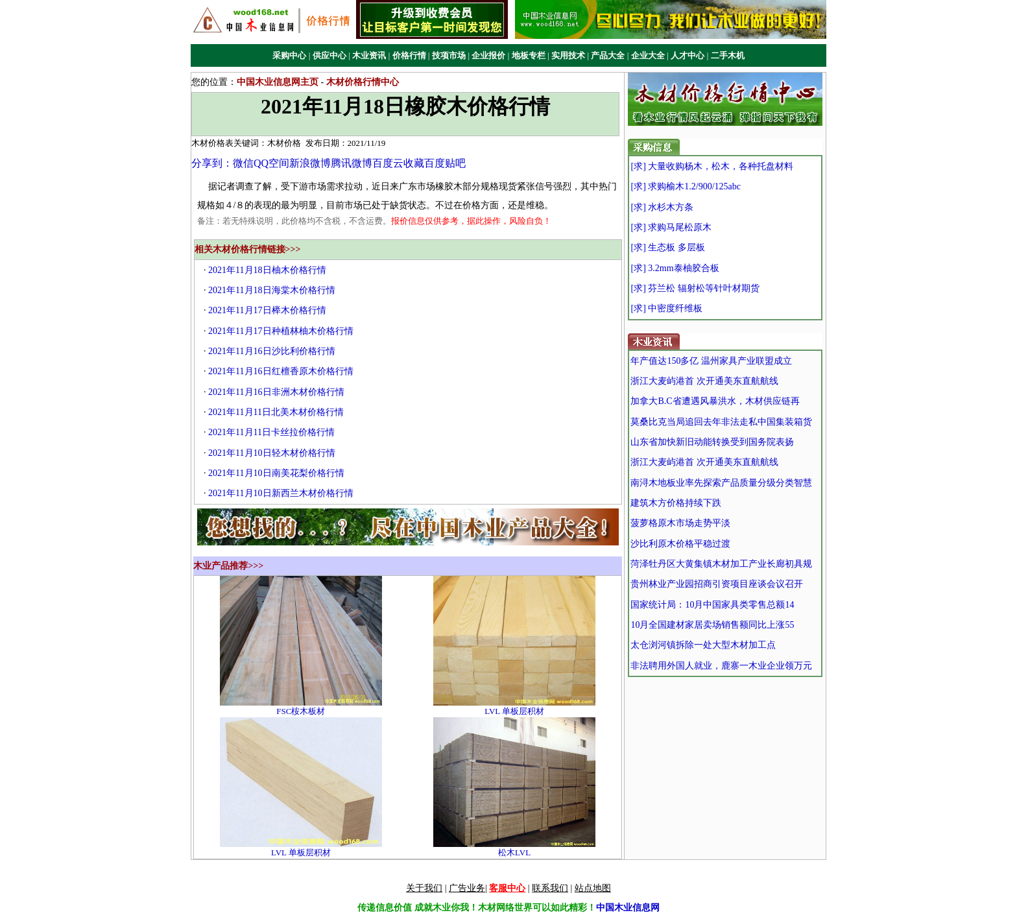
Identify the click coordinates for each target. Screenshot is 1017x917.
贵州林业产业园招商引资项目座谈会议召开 (716, 584)
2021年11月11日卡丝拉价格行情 (271, 432)
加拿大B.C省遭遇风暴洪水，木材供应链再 (714, 401)
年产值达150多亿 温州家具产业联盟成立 (711, 361)
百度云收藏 (398, 163)
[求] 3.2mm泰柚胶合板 (674, 268)
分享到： (212, 163)
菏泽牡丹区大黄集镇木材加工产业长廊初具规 (721, 564)
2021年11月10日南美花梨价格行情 (276, 473)
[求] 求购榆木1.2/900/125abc (685, 186)
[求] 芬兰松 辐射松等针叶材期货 (694, 288)
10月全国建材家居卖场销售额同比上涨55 (712, 625)
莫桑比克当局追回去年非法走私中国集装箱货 (721, 422)
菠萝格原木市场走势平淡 (680, 523)
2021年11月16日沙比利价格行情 (271, 351)
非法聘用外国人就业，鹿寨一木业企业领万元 (721, 666)
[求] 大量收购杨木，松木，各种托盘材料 (711, 166)
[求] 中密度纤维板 (666, 308)
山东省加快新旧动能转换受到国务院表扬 (712, 442)
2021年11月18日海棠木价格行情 (271, 290)
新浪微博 (310, 163)
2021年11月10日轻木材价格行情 (271, 453)
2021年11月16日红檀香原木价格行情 (280, 371)
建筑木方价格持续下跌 (675, 503)
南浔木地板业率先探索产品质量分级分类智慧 (721, 483)
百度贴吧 (445, 163)
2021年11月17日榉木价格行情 (267, 310)
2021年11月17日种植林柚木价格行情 (280, 331)
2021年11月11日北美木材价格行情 (276, 412)
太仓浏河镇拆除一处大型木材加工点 (703, 645)
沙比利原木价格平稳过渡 (680, 544)
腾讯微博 (351, 163)
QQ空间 (271, 163)
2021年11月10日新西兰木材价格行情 (280, 493)
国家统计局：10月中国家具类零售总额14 (712, 605)
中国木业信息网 (628, 907)
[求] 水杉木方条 (661, 207)
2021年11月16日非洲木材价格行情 (276, 392)
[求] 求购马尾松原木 (671, 227)
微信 (243, 163)
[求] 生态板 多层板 (667, 247)
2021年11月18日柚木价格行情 (267, 270)
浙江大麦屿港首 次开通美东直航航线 (704, 381)
